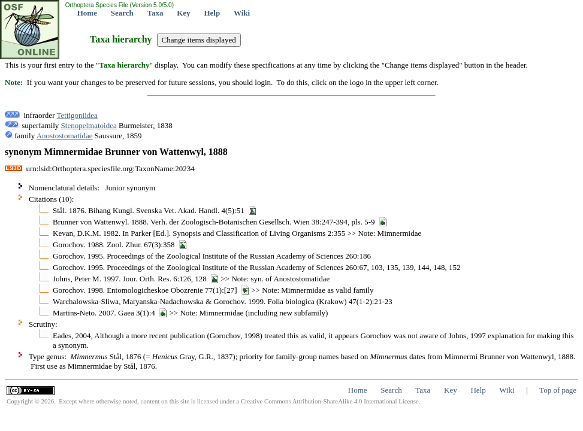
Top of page (557, 390)
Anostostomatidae (65, 135)
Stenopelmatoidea (89, 125)
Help (212, 12)
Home (87, 12)
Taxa (155, 12)
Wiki (242, 12)
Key (183, 12)
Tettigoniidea (76, 115)
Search (122, 12)
